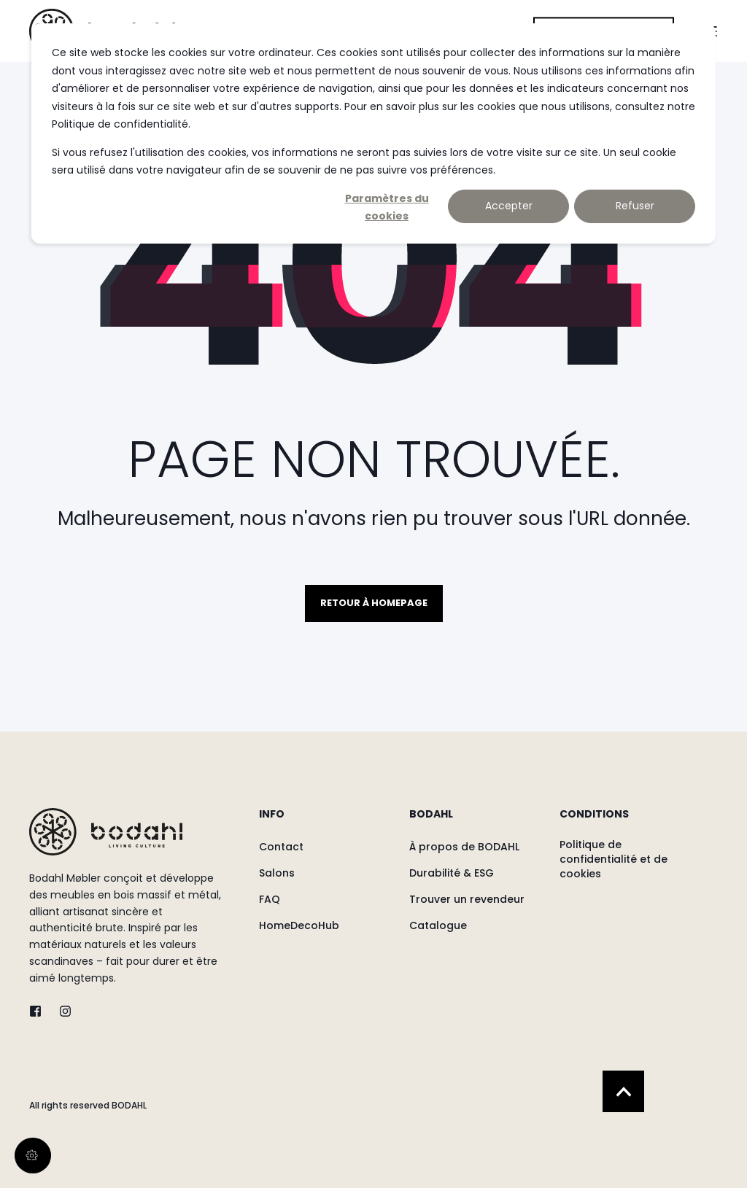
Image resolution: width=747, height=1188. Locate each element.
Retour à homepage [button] (373, 603)
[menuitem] (324, 821)
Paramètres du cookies (387, 207)
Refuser (635, 205)
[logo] (105, 831)
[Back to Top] (623, 1091)
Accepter (509, 205)
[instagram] (60, 1011)
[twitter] (39, 1011)
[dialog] (373, 133)
